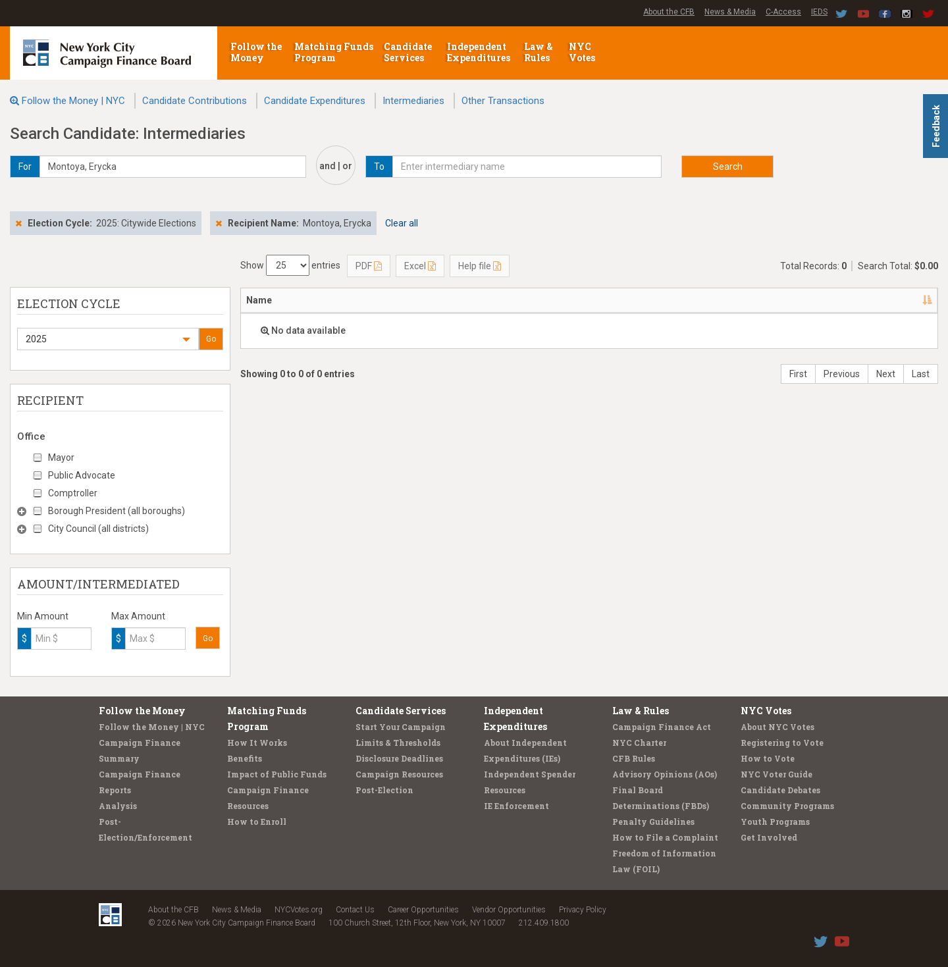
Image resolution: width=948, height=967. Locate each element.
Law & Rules (538, 52)
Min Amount (42, 616)
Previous (842, 374)
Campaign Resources (399, 774)
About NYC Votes (777, 726)
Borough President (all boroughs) (116, 511)
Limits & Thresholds (398, 742)
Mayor (61, 457)
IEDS (819, 11)
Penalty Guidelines (653, 821)
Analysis (118, 805)
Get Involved (769, 837)
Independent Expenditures (479, 52)
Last (921, 374)
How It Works (257, 742)
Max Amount (138, 616)
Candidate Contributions (194, 101)
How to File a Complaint (665, 837)
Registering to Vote (782, 742)
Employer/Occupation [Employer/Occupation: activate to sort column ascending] (495, 300)
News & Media (730, 11)
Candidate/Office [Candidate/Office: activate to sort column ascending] (699, 300)
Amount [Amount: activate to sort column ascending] (900, 300)
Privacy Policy (582, 909)
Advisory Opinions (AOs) (664, 774)
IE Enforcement (516, 805)
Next (885, 374)
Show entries (290, 265)
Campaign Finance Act (661, 726)
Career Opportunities (423, 909)
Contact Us (355, 909)
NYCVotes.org (299, 909)
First (798, 374)
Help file (479, 266)
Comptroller (72, 493)
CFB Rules (633, 758)
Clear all (401, 223)
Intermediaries (413, 101)
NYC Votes (583, 52)
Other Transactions (502, 101)
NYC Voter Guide (776, 774)
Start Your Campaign (401, 726)
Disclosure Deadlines (399, 758)
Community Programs (787, 805)
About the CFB (669, 11)
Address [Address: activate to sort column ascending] (356, 300)
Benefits (244, 758)
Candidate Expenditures (314, 101)
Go (211, 339)
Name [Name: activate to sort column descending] (259, 300)
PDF (369, 266)
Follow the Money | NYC (73, 101)
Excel (420, 266)
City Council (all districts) (98, 528)
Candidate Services (408, 52)
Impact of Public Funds (277, 774)
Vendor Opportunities (509, 909)
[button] (108, 339)
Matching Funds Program (333, 52)
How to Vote (768, 758)
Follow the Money (256, 52)
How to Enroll (256, 821)
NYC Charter (639, 742)
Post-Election (384, 790)
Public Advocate (81, 475)
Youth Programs (775, 821)
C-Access (783, 11)
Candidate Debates (780, 790)
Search (728, 166)
